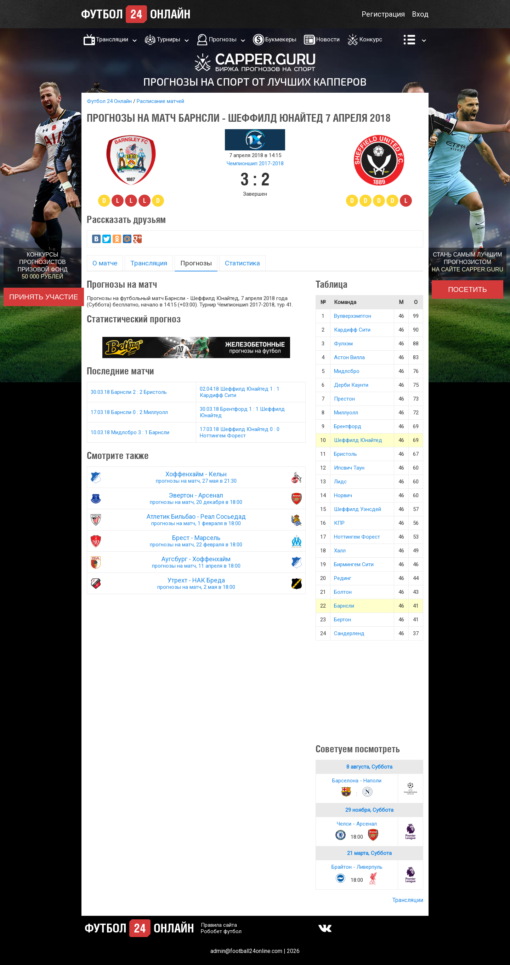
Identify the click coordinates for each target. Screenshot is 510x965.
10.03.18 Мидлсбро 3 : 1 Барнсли (130, 432)
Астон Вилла (349, 357)
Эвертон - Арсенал (196, 498)
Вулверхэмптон (352, 316)
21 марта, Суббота (369, 853)
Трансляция (148, 263)
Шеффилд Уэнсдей (357, 509)
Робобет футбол (221, 931)
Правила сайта (219, 925)
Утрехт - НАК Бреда (196, 583)
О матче (104, 263)
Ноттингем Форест (357, 537)
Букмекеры (280, 39)
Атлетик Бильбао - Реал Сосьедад (196, 520)
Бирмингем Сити (354, 564)
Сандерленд (349, 633)
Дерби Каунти (351, 385)
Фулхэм (343, 343)
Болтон (343, 592)
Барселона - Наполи (356, 780)
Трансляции (112, 39)
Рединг (342, 578)
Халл (340, 550)
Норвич (343, 495)
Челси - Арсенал (357, 824)
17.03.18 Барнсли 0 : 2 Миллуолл (129, 412)
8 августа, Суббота (369, 767)
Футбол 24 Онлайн (109, 101)
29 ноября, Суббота (369, 810)
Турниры (168, 39)
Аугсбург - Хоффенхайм (196, 562)
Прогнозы (223, 39)
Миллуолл (346, 412)
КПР (339, 523)
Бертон (342, 619)
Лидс (340, 481)
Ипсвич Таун (349, 468)
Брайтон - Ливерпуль (357, 867)
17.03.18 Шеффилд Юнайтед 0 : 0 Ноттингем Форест (239, 432)
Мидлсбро (346, 371)
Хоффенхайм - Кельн (196, 477)
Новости (328, 39)
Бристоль (345, 454)
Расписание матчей (160, 101)
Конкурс (370, 39)
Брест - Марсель (196, 541)
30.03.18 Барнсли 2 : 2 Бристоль (129, 392)
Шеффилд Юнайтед (358, 440)
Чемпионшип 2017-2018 (255, 163)
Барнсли (344, 606)
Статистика (242, 263)
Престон (344, 399)
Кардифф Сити (352, 330)
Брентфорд (347, 426)
